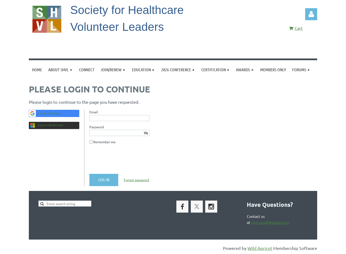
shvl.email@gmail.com (270, 222)
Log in (311, 14)
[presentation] (125, 160)
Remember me (104, 142)
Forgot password (136, 180)
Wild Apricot (259, 248)
